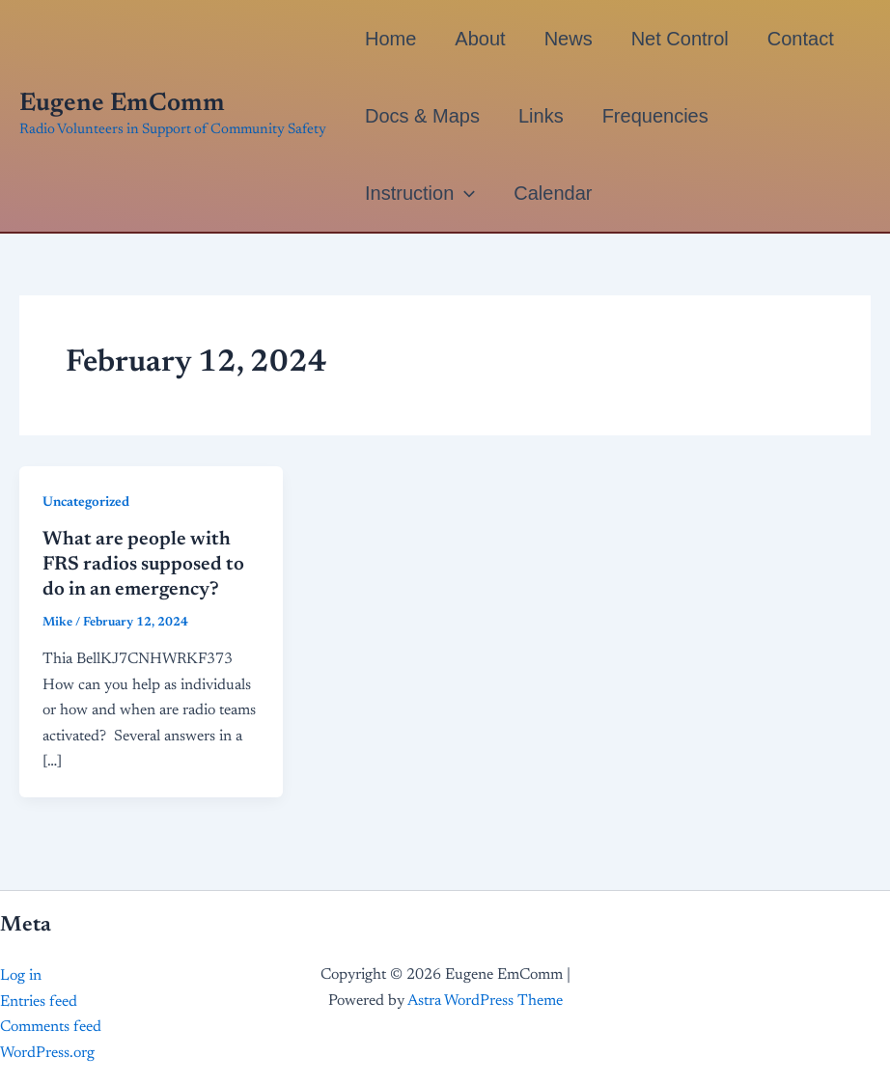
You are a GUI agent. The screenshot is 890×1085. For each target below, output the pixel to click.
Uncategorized (85, 503)
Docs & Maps (422, 115)
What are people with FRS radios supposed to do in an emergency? (143, 564)
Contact (800, 38)
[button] (464, 193)
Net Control (680, 38)
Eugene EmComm (122, 104)
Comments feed (50, 1027)
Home (390, 38)
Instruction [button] (420, 193)
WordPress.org (47, 1053)
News (568, 38)
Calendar (553, 193)
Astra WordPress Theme (485, 1001)
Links (541, 115)
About (480, 38)
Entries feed (38, 1002)
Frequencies (655, 115)
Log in (21, 976)
